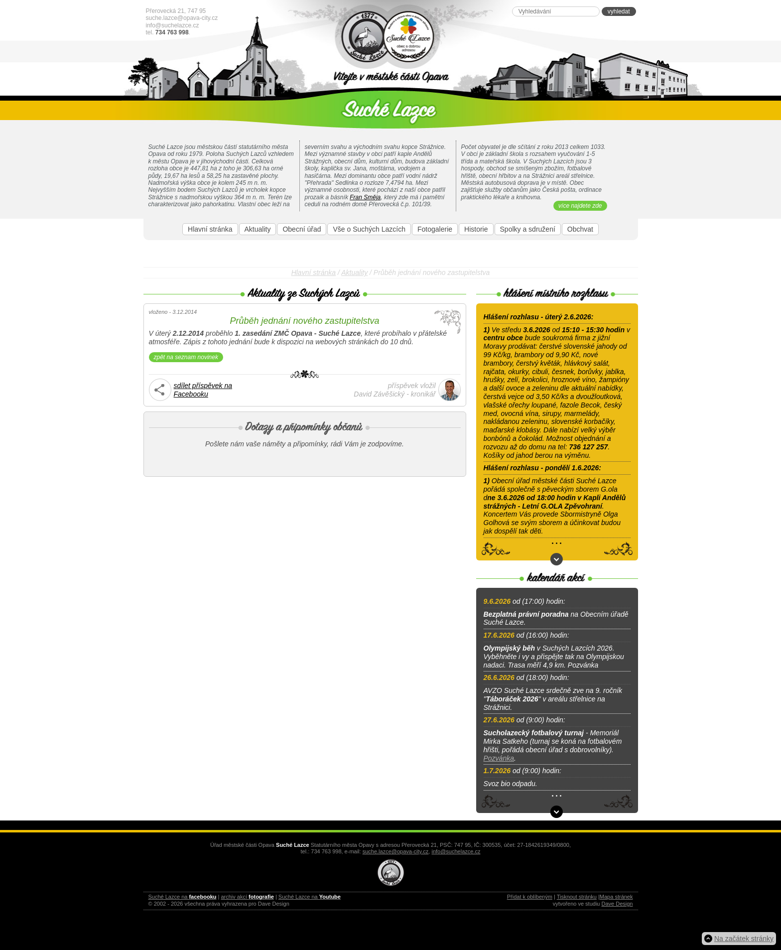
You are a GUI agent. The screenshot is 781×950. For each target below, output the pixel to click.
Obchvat (580, 229)
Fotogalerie (434, 229)
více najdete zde (580, 205)
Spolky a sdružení (527, 229)
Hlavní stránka (210, 229)
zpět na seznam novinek (186, 357)
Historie (476, 229)
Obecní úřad (301, 229)
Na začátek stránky (744, 939)
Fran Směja (365, 197)
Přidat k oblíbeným (529, 897)
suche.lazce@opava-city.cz (182, 17)
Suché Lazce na (182, 897)
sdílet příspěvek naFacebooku (203, 390)
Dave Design (617, 904)
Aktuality (258, 229)
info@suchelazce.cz (172, 25)
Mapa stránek (616, 897)
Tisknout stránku (577, 897)
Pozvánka (499, 758)
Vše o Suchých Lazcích (369, 229)
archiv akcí (247, 897)
